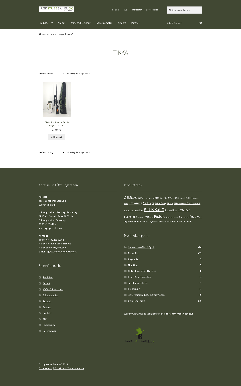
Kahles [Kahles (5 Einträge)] (140, 210)
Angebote (133, 259)
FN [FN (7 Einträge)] (175, 203)
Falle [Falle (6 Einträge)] (157, 203)
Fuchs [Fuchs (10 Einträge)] (190, 203)
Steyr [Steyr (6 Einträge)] (150, 221)
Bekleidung (134, 288)
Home (45, 34)
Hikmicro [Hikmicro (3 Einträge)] (131, 210)
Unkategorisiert (136, 300)
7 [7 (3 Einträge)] (143, 198)
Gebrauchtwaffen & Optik (141, 247)
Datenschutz (152, 9)
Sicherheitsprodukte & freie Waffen (146, 294)
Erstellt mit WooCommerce (69, 368)
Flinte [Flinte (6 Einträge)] (170, 203)
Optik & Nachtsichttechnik (142, 270)
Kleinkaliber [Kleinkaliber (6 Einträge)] (170, 210)
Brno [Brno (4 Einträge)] (126, 203)
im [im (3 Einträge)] (136, 210)
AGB (125, 9)
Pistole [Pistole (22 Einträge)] (159, 216)
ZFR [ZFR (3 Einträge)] (176, 222)
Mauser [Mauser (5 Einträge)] (141, 217)
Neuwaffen (133, 253)
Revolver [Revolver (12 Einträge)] (195, 217)
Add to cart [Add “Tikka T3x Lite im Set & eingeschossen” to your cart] (56, 137)
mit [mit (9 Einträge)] (147, 217)
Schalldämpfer (104, 22)
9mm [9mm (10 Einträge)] (156, 197)
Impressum (137, 9)
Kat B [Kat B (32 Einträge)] (149, 209)
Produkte (44, 22)
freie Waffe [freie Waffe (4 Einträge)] (181, 203)
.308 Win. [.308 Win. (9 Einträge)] (137, 197)
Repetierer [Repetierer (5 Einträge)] (184, 217)
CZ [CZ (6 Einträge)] (153, 203)
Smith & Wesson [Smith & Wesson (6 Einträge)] (138, 221)
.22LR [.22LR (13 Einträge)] (128, 197)
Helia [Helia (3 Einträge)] (126, 210)
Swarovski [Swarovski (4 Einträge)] (157, 222)
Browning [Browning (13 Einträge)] (135, 203)
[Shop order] (52, 73)
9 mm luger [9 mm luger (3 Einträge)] (148, 198)
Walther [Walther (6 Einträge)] (170, 221)
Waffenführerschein (81, 22)
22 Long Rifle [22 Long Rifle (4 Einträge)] (182, 198)
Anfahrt (122, 22)
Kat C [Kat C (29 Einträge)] (159, 209)
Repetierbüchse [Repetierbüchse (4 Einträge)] (172, 217)
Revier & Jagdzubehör (139, 276)
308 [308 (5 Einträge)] (190, 198)
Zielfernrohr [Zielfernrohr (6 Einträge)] (185, 221)
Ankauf (61, 22)
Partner (135, 22)
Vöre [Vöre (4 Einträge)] (164, 222)
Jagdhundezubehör (138, 282)
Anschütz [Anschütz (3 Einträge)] (195, 198)
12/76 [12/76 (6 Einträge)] (169, 197)
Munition (133, 265)
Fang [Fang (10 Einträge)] (163, 203)
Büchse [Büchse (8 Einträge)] (147, 203)
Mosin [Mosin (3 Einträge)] (151, 217)
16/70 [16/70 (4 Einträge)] (175, 198)
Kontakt (115, 9)
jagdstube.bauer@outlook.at (61, 251)
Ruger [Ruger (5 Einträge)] (127, 221)
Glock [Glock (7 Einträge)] (197, 203)
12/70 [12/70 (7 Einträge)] (163, 197)
